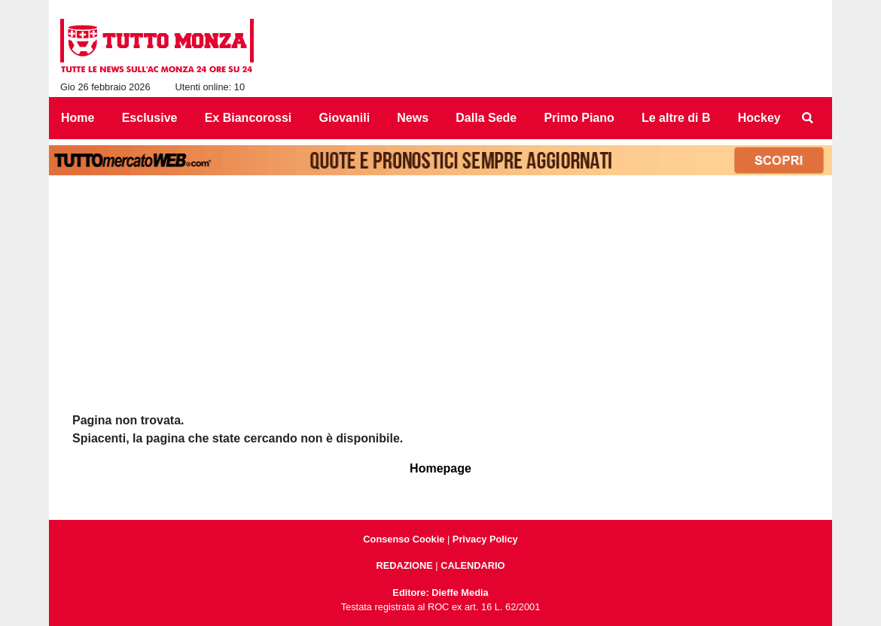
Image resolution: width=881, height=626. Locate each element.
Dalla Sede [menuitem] (486, 117)
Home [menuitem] (77, 117)
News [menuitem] (412, 117)
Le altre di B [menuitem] (676, 117)
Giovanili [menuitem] (344, 117)
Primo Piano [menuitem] (579, 117)
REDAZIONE (404, 565)
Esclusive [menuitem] (150, 117)
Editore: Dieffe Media (440, 592)
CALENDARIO (472, 565)
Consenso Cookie (403, 539)
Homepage (440, 468)
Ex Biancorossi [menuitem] (248, 117)
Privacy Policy (485, 539)
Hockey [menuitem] (759, 117)
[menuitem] (808, 118)
